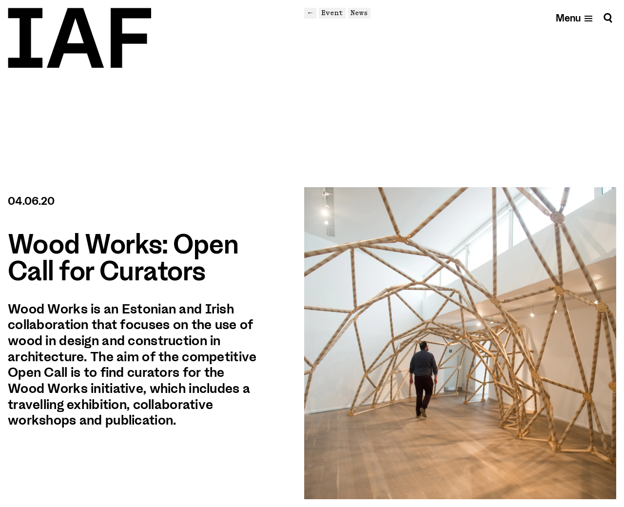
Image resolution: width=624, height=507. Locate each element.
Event (332, 12)
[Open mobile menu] (574, 17)
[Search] (608, 17)
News (359, 12)
